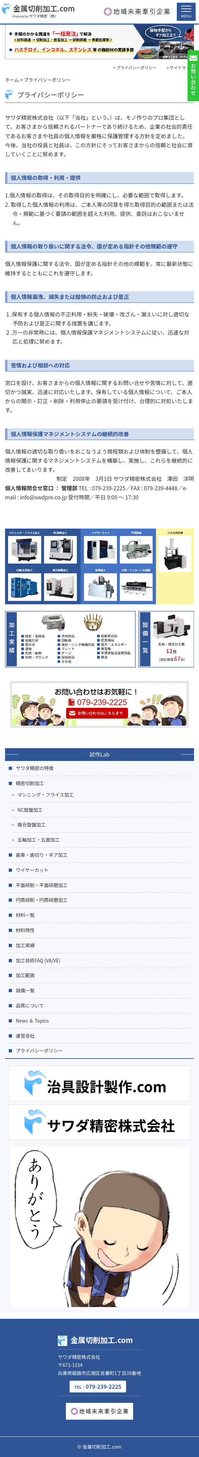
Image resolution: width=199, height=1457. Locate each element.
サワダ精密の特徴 (34, 768)
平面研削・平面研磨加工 (42, 885)
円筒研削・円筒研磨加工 (42, 899)
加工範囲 (25, 975)
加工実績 (25, 945)
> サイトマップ (180, 67)
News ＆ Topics (32, 1020)
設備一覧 (25, 990)
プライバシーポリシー (39, 1050)
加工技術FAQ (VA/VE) (38, 960)
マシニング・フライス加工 (45, 794)
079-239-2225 (97, 1386)
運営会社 (25, 1035)
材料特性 (25, 930)
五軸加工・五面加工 (38, 839)
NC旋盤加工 (30, 809)
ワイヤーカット (32, 870)
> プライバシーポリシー (135, 67)
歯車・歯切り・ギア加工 (42, 854)
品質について (30, 1005)
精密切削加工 (30, 783)
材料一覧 (25, 915)
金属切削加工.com (38, 8)
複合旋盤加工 (31, 824)
